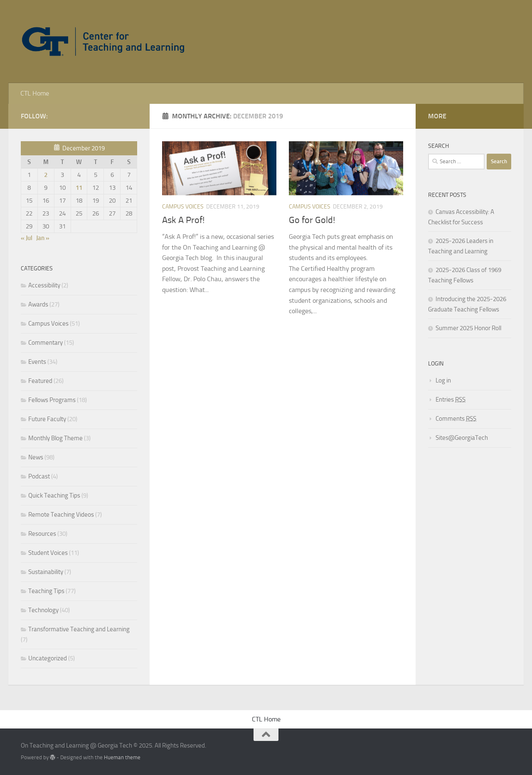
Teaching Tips (46, 591)
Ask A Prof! (183, 220)
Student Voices (48, 553)
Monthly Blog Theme (55, 438)
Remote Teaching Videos (61, 514)
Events (37, 361)
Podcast (39, 476)
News (35, 457)
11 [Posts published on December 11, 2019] (79, 187)
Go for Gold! (312, 220)
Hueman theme (122, 757)
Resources (42, 533)
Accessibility (44, 285)
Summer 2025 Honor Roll (468, 328)
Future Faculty (47, 419)
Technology (43, 610)
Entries (451, 399)
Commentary (45, 342)
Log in (443, 380)
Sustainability (45, 572)
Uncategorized (47, 658)
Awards (38, 304)
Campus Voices (183, 206)
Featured (40, 381)
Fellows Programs (52, 400)
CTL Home (34, 93)
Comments (456, 418)
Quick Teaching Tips (54, 495)
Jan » (42, 238)
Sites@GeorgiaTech (462, 437)
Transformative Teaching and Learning (79, 629)
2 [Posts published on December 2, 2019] (45, 175)
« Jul (26, 238)
